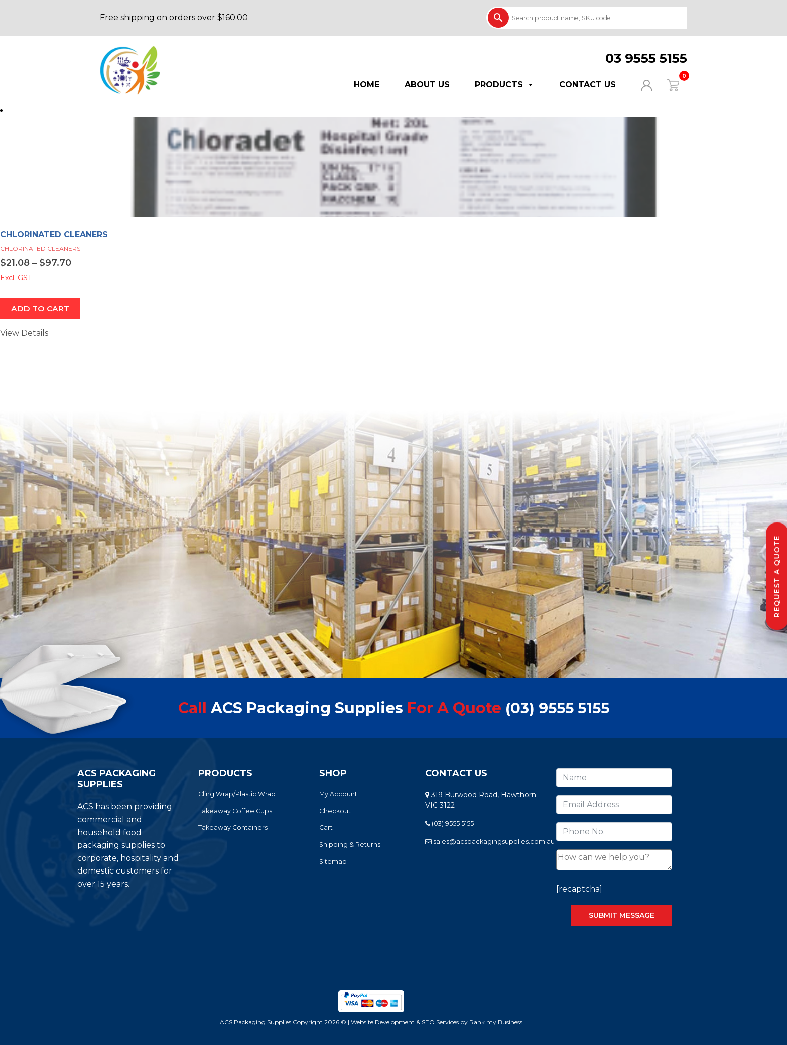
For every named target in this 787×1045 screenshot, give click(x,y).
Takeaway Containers (233, 828)
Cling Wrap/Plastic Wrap (237, 794)
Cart (326, 828)
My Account (338, 794)
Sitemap (333, 862)
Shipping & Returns (349, 845)
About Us (427, 84)
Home (366, 84)
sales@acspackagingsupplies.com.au (490, 842)
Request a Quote (776, 576)
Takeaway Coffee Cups (235, 811)
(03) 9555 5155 (557, 708)
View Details (24, 333)
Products (504, 84)
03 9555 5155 (646, 58)
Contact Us (587, 84)
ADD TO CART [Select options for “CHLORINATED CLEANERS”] (41, 308)
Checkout (335, 811)
